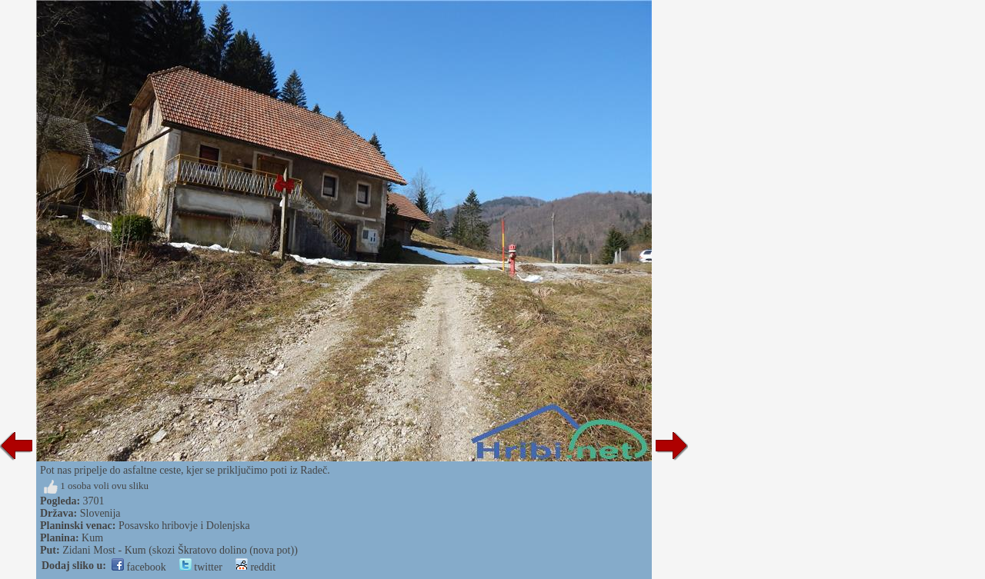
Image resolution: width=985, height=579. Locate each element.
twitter (200, 567)
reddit (255, 567)
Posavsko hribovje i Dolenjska (184, 525)
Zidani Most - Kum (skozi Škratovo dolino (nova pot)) (180, 550)
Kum (92, 538)
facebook (139, 567)
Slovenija (100, 513)
